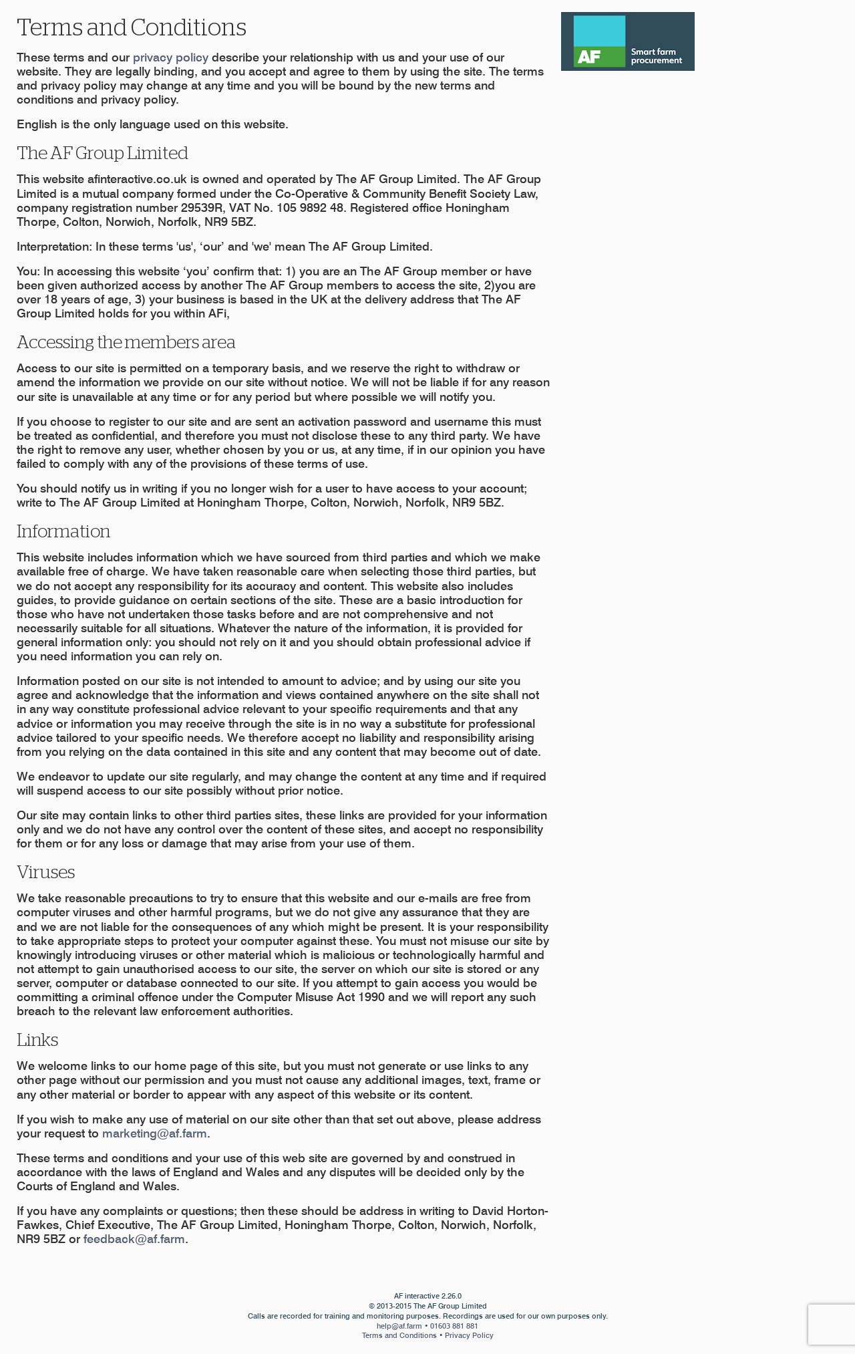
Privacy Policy (469, 1335)
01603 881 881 (454, 1326)
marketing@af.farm (154, 1133)
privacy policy (170, 57)
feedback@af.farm (134, 1239)
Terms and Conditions (399, 1335)
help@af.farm (399, 1326)
